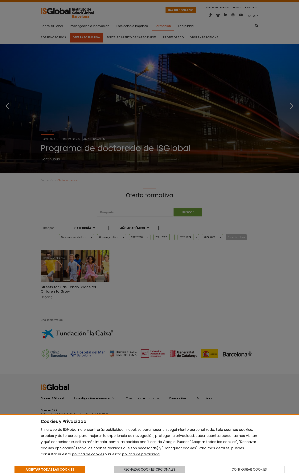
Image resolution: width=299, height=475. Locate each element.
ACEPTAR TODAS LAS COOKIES (50, 469)
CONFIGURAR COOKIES (249, 469)
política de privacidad (141, 454)
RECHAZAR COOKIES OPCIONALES (149, 469)
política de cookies (88, 454)
